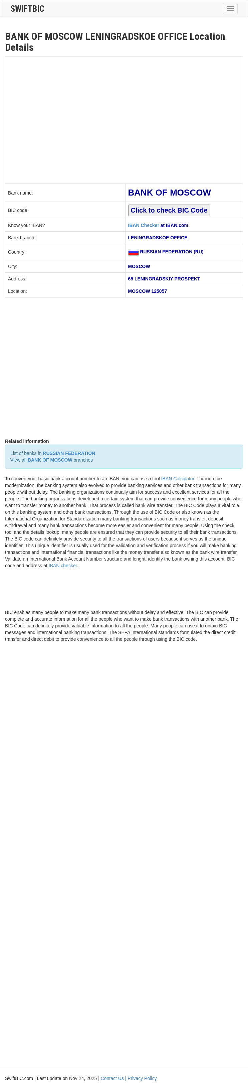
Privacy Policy (142, 1078)
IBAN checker (63, 565)
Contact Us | (114, 1078)
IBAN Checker (143, 225)
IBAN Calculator (177, 478)
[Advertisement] (62, 119)
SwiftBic (27, 9)
